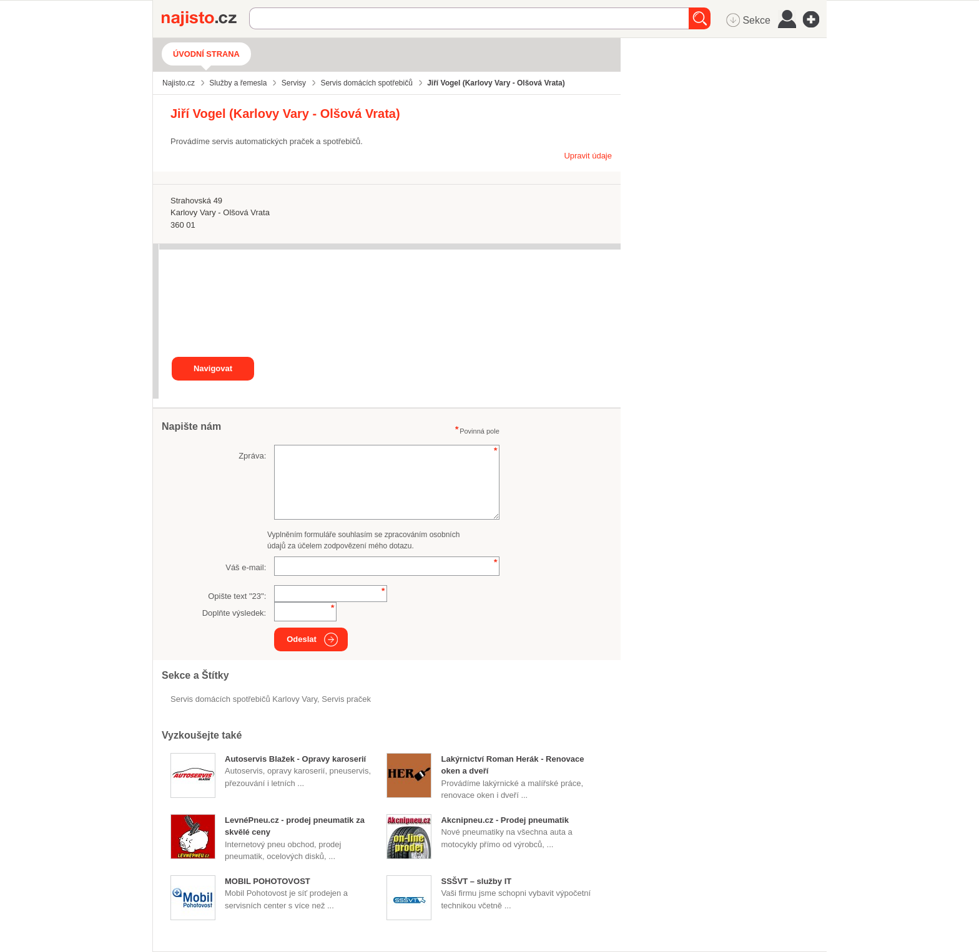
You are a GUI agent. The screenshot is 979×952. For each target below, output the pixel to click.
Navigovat (213, 368)
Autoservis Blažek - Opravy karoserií (295, 759)
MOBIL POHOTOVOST (267, 881)
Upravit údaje (588, 155)
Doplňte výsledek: (234, 613)
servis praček (346, 699)
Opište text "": (237, 596)
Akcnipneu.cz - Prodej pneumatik (504, 820)
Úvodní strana (206, 54)
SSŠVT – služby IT (476, 881)
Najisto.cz (205, 18)
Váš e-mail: (245, 567)
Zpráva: (252, 455)
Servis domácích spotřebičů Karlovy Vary (243, 699)
